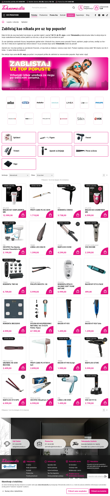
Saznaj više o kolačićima (13, 491)
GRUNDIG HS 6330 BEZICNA (10, 364)
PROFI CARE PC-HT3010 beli (40, 364)
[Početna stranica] (3, 21)
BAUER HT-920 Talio (93, 324)
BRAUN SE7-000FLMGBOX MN (13, 211)
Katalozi (71, 15)
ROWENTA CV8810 (65, 210)
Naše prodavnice (31, 467)
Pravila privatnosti (31, 476)
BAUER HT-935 (64, 324)
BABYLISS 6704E (92, 363)
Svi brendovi (72, 465)
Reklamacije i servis (75, 470)
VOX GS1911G (90, 400)
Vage (10, 164)
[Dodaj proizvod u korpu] (22, 214)
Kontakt (63, 15)
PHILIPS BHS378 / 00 (38, 284)
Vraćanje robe (73, 467)
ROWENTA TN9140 (10, 284)
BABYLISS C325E (64, 247)
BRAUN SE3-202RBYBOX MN (95, 211)
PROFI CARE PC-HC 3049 (40, 210)
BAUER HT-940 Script (66, 363)
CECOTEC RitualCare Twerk (41, 400)
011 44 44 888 (49, 444)
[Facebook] (95, 15)
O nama (28, 465)
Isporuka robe (52, 465)
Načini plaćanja (52, 467)
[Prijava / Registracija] (85, 7)
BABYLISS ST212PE (11, 400)
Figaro (47, 137)
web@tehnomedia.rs (19, 447)
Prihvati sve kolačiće (98, 491)
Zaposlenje (80, 15)
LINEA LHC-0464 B (37, 247)
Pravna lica (29, 473)
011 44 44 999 (17, 444)
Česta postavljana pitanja (55, 476)
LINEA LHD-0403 (64, 400)
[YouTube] (103, 15)
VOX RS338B (90, 247)
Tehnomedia (13, 7)
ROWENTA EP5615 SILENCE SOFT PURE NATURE (66, 286)
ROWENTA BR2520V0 (11, 324)
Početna (34, 15)
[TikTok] (107, 15)
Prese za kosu (86, 151)
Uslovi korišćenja (53, 470)
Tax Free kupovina (53, 473)
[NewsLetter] (105, 476)
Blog (87, 15)
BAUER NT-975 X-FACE (94, 284)
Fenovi (83, 137)
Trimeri (11, 151)
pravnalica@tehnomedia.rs (53, 447)
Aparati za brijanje (52, 151)
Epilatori (12, 137)
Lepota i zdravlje (13, 22)
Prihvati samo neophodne (77, 491)
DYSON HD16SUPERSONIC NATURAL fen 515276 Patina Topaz (40, 326)
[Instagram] (99, 15)
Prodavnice (43, 15)
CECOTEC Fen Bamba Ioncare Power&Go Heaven (13, 248)
